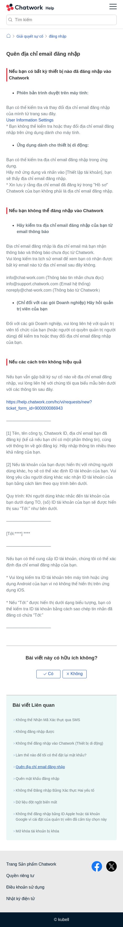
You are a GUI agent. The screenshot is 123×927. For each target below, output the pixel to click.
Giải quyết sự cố (29, 36)
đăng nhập (57, 36)
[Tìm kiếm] (61, 20)
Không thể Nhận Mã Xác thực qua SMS (48, 720)
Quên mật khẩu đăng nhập (37, 779)
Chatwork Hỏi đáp (30, 7)
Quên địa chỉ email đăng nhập (40, 767)
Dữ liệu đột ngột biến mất (36, 802)
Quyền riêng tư (20, 875)
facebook (97, 866)
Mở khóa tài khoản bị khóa (37, 831)
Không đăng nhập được (35, 731)
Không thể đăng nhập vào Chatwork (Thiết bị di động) (59, 743)
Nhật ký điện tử (20, 898)
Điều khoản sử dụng (25, 887)
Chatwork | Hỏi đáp (8, 36)
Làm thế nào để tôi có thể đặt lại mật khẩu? (51, 755)
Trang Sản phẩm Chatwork (31, 864)
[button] (48, 674)
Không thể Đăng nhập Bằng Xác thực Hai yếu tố (55, 790)
